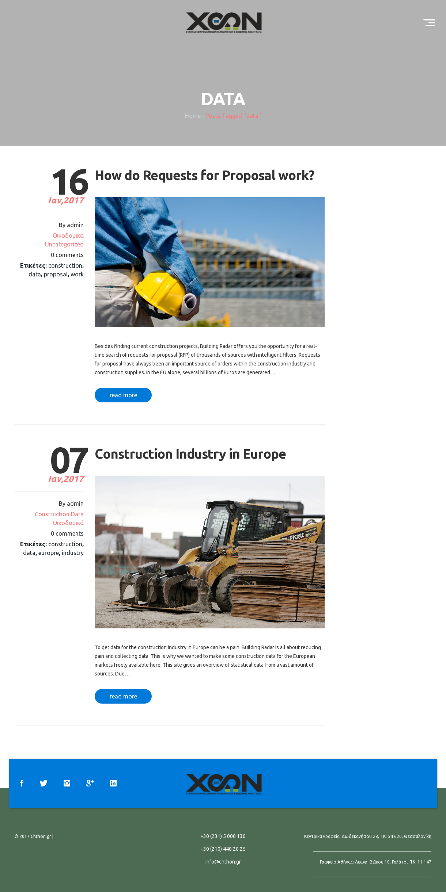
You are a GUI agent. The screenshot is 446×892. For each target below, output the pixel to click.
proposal (56, 274)
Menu (431, 19)
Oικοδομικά (68, 235)
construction (65, 265)
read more (123, 395)
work (77, 274)
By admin (71, 225)
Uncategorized (64, 244)
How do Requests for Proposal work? (204, 175)
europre (48, 553)
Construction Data (59, 514)
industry (73, 553)
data (35, 274)
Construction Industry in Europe (190, 453)
